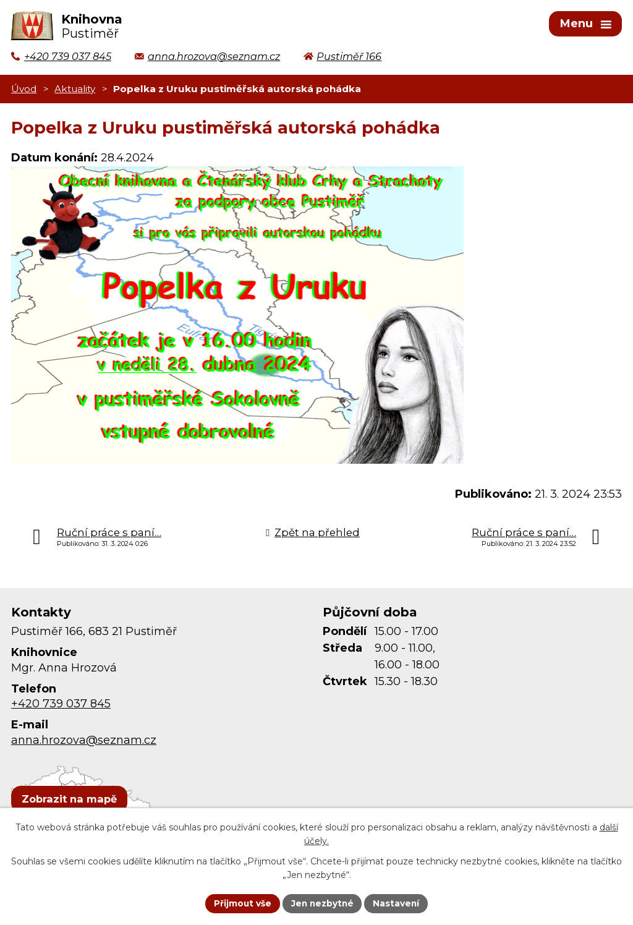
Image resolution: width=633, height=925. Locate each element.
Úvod (23, 90)
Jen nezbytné (322, 902)
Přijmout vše (241, 902)
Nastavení (398, 902)
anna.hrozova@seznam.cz (83, 742)
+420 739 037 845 (61, 706)
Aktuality (74, 90)
